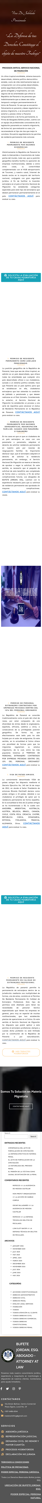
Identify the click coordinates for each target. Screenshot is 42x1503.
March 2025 (17, 1261)
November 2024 (19, 1267)
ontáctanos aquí (15, 1040)
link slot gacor (20, 1228)
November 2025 (19, 1249)
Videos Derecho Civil (22, 1316)
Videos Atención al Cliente (25, 1313)
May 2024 (16, 1275)
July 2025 (16, 1252)
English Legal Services (23, 1304)
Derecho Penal (19, 1301)
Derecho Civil (19, 1298)
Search (7, 1133)
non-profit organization (24, 1194)
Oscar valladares (20, 1205)
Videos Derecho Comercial (25, 1319)
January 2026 (18, 1246)
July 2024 (16, 1269)
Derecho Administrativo (24, 1295)
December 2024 (19, 1264)
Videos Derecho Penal (22, 1327)
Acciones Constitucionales (25, 1292)
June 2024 (16, 1273)
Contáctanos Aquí (21, 196)
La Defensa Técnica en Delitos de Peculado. (23, 1220)
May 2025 (16, 1255)
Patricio (16, 1185)
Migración (17, 1307)
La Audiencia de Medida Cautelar (23, 1208)
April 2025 (17, 1258)
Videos (16, 1310)
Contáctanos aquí (27, 412)
